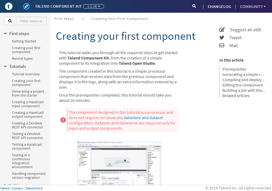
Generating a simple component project (243, 74)
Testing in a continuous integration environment (22, 161)
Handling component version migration (29, 175)
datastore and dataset (143, 117)
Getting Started (24, 41)
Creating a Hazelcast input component (28, 103)
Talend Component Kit (58, 6)
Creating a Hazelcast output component (28, 114)
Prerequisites (234, 69)
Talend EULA (34, 188)
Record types (22, 58)
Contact (17, 188)
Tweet (230, 37)
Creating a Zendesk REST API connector (27, 125)
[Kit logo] (26, 6)
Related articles (236, 95)
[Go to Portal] (9, 6)
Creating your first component (26, 49)
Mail (228, 45)
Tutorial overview (26, 74)
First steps (64, 18)
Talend (4, 188)
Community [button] (253, 6)
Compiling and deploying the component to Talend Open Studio (243, 79)
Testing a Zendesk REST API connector (27, 135)
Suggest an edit (240, 29)
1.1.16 (93, 6)
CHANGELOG (219, 6)
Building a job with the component (243, 90)
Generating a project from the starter (28, 93)
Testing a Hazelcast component (27, 146)
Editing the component (242, 85)
